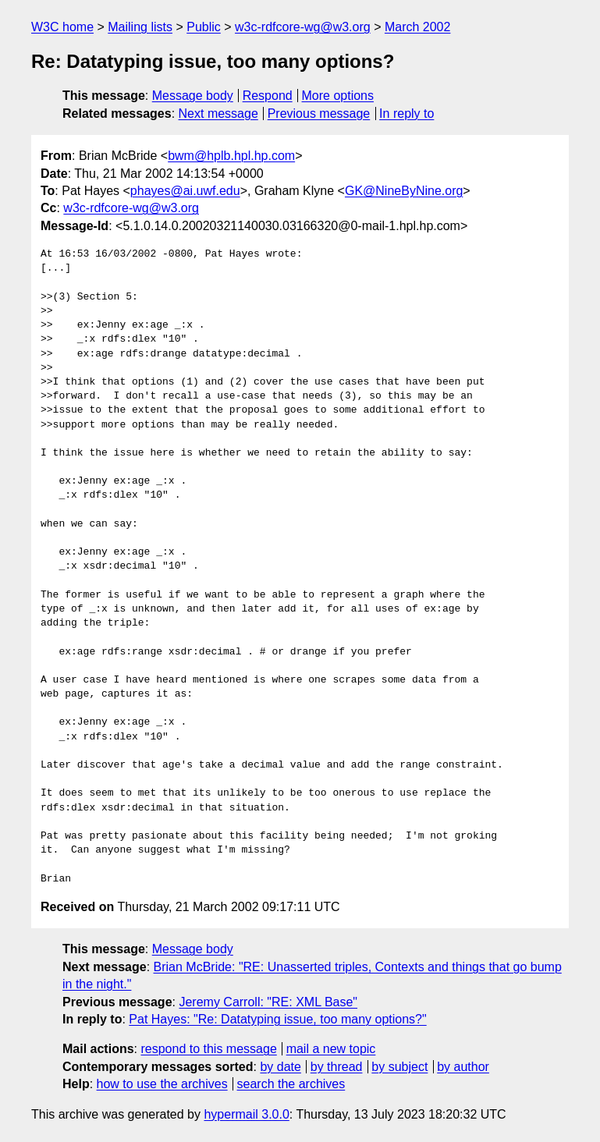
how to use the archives (162, 1084)
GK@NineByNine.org (404, 190)
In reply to (406, 113)
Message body (192, 95)
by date (280, 1066)
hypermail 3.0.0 (246, 1114)
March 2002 (418, 27)
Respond (268, 95)
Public (203, 27)
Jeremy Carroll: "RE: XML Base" (268, 1002)
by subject (399, 1066)
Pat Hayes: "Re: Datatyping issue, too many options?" (277, 1019)
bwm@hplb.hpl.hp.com (231, 155)
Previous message (319, 113)
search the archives (291, 1084)
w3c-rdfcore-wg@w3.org (303, 27)
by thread (337, 1066)
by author (463, 1066)
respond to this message (208, 1048)
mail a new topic (331, 1048)
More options (338, 95)
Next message (218, 113)
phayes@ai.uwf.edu (185, 190)
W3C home (62, 27)
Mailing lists (140, 27)
